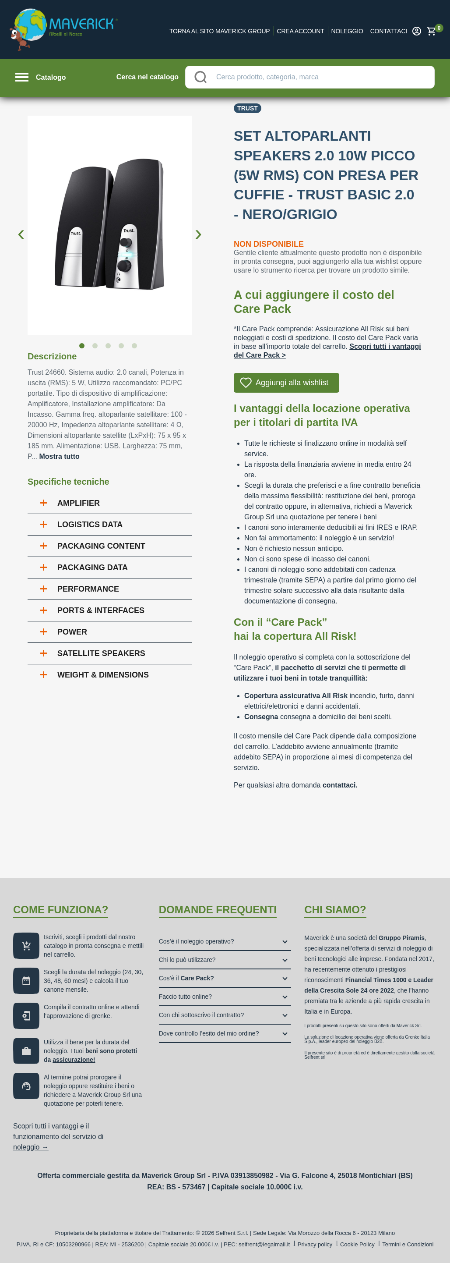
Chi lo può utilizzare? (187, 959)
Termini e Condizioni (407, 1244)
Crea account (300, 31)
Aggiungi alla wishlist (292, 382)
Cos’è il (186, 978)
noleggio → (31, 1147)
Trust (247, 108)
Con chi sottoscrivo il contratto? (201, 1014)
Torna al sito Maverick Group (219, 31)
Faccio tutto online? (185, 996)
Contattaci (388, 31)
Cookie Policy (357, 1244)
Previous (21, 226)
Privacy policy (315, 1244)
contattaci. (340, 785)
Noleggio (347, 31)
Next (198, 226)
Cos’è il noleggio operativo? (196, 941)
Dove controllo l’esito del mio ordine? (209, 1033)
